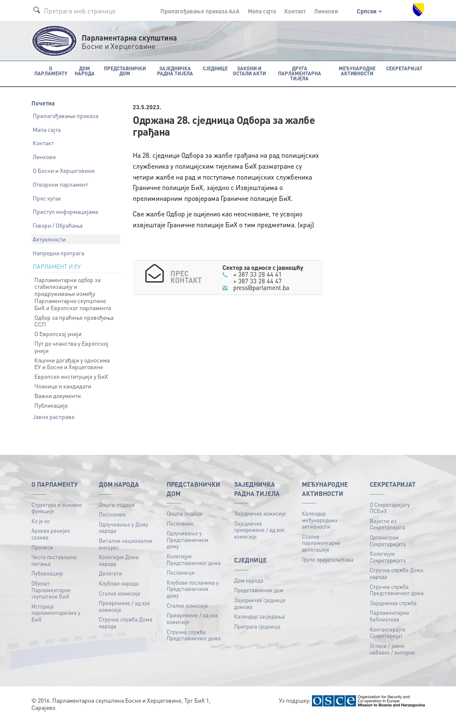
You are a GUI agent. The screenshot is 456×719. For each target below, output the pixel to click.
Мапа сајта (262, 11)
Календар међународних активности (319, 520)
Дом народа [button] (85, 71)
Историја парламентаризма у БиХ (55, 613)
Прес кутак (47, 198)
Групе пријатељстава (327, 559)
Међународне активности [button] (357, 71)
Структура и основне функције (56, 508)
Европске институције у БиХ (71, 376)
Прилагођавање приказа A (200, 11)
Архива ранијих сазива (50, 534)
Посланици (181, 572)
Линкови (326, 11)
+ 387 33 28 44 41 (257, 274)
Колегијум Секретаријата (388, 557)
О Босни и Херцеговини (64, 170)
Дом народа (248, 580)
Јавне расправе (54, 416)
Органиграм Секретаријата (388, 540)
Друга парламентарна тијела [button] (299, 73)
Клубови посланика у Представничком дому (193, 589)
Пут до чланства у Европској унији (71, 346)
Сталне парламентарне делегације (321, 543)
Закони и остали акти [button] (249, 71)
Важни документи (57, 395)
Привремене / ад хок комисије (124, 606)
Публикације (51, 405)
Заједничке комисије (260, 513)
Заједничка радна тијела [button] (175, 71)
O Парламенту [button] (50, 71)
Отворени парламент (60, 184)
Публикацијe (47, 573)
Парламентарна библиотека (389, 616)
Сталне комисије (119, 593)
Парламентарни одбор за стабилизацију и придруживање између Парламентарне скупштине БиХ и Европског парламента (72, 293)
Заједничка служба (393, 602)
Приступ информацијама (65, 211)
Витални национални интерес (125, 544)
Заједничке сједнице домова (260, 603)
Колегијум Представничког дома (194, 559)
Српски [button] (369, 11)
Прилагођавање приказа (65, 115)
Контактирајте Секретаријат (387, 632)
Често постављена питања (54, 560)
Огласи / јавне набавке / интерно (392, 649)
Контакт (295, 11)
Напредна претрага (58, 253)
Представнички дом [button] (125, 71)
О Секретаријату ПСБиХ (390, 508)
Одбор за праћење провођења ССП (73, 320)
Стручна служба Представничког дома (194, 635)
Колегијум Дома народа (119, 560)
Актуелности (49, 239)
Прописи (42, 547)
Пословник (112, 514)
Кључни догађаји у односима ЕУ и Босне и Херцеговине (72, 363)
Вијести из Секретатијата (387, 524)
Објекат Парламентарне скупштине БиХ (51, 590)
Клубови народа (119, 583)
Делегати (110, 573)
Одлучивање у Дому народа (123, 527)
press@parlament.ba (261, 287)
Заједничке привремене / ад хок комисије (259, 530)
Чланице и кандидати (62, 386)
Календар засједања (259, 616)
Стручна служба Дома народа (125, 622)
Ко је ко (40, 520)
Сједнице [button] (215, 68)
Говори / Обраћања (57, 225)
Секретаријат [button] (404, 68)
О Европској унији (58, 333)
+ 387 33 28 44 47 (257, 281)
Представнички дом (258, 589)
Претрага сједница (257, 626)
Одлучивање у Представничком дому (188, 539)
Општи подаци (117, 504)
